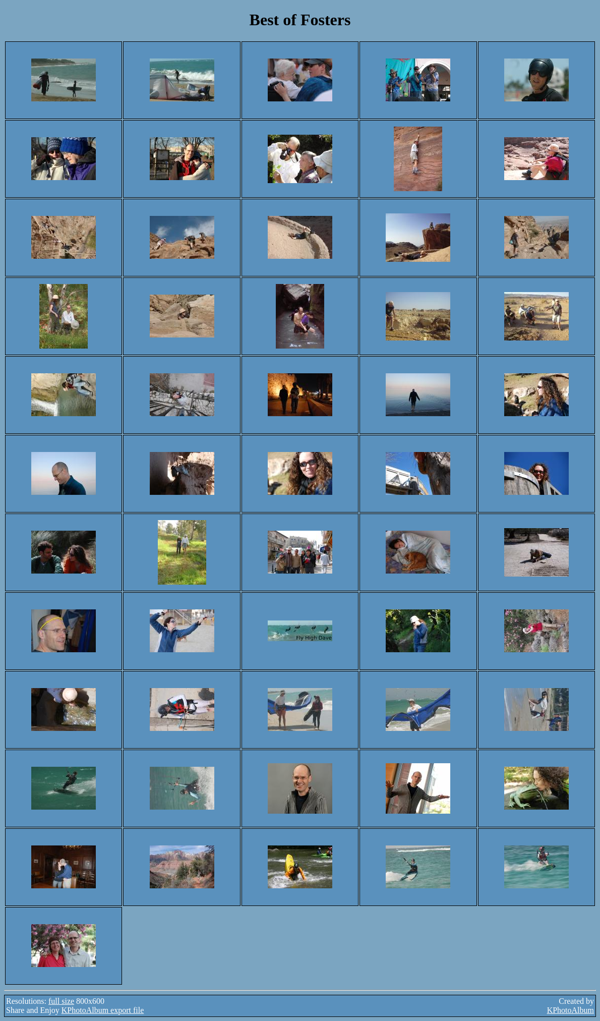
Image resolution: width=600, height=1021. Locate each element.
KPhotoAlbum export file (103, 1010)
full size (61, 1001)
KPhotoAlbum (570, 1010)
